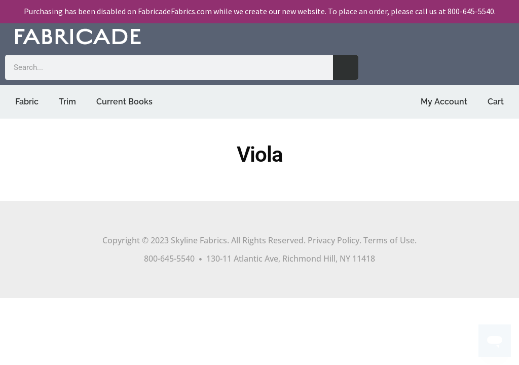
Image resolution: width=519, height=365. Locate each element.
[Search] (345, 67)
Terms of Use (389, 240)
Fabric (27, 101)
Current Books (124, 101)
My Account (444, 101)
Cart (496, 101)
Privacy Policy (333, 240)
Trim (67, 101)
